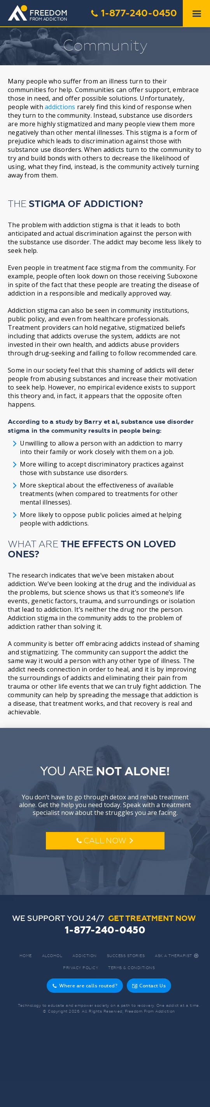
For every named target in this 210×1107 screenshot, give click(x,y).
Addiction (84, 956)
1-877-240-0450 (133, 13)
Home (25, 956)
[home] (42, 14)
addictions (60, 107)
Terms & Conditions (131, 968)
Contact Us (149, 986)
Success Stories (126, 956)
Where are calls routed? (85, 986)
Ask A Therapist (177, 956)
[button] (196, 13)
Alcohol (52, 956)
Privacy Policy (80, 968)
